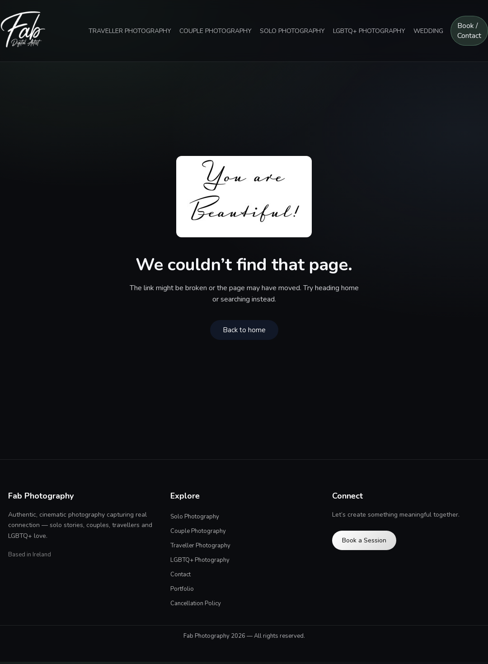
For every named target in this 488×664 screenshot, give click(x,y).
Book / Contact (469, 31)
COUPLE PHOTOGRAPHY (215, 31)
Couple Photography (198, 531)
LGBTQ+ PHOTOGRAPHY (369, 31)
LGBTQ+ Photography (200, 560)
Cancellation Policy (195, 603)
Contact (180, 574)
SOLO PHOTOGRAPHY (292, 31)
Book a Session (364, 540)
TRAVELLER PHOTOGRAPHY (130, 31)
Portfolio (182, 589)
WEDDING (428, 31)
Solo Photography (194, 517)
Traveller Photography (200, 546)
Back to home (244, 329)
